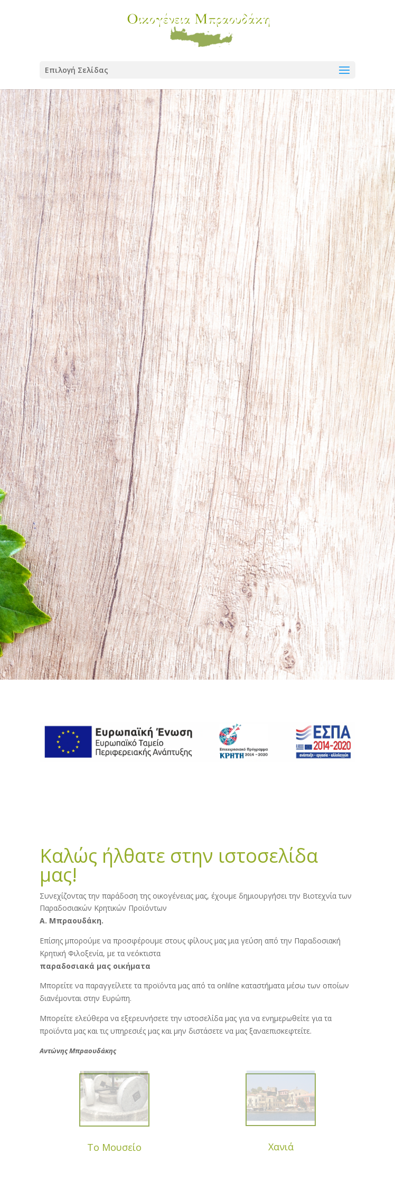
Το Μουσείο (114, 1147)
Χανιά (281, 1146)
